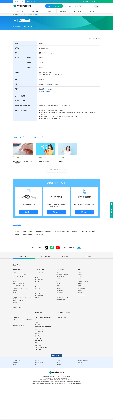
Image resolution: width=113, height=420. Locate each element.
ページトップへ (55, 380)
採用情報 (85, 1)
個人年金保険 (59, 304)
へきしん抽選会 (38, 375)
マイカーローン (38, 307)
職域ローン (37, 323)
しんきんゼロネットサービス (19, 325)
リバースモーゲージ (39, 320)
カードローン (37, 318)
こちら (60, 105)
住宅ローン (37, 309)
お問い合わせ (59, 387)
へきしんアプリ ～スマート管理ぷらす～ (21, 299)
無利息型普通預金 (27, 259)
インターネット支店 (39, 295)
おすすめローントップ (39, 304)
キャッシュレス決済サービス (19, 332)
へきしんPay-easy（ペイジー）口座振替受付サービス (22, 345)
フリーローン (37, 314)
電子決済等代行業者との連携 (83, 385)
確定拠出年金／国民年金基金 (62, 299)
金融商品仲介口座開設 (60, 325)
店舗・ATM (92, 11)
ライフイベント (38, 366)
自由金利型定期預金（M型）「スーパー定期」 (66, 257)
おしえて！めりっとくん (61, 343)
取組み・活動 (15, 390)
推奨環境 (58, 385)
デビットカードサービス (18, 320)
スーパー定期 (80, 302)
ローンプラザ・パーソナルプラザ (42, 372)
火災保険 (58, 313)
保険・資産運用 (60, 295)
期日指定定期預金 (27, 257)
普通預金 (17, 259)
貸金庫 (14, 318)
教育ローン (37, 311)
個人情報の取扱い (16, 385)
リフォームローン (38, 316)
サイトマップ (80, 390)
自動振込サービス (16, 315)
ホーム (16, 14)
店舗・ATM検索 (38, 370)
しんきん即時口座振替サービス (19, 348)
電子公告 (80, 387)
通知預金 (48, 257)
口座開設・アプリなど (18, 295)
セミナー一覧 (37, 349)
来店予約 (15, 306)
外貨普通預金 (39, 257)
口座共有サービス (16, 304)
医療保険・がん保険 (60, 302)
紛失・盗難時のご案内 (39, 356)
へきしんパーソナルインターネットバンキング (22, 313)
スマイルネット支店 (70, 6)
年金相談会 (15, 328)
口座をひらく (15, 297)
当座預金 (80, 311)
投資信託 (58, 297)
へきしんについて (95, 1)
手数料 (49, 11)
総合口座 (84, 257)
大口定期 (17, 257)
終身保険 (58, 306)
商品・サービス (20, 11)
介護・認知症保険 (59, 318)
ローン (36, 302)
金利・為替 (35, 11)
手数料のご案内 (38, 363)
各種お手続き (63, 11)
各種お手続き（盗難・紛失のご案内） (43, 352)
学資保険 (58, 308)
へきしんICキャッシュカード (19, 308)
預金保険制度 (37, 385)
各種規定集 (58, 390)
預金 (79, 295)
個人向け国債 (59, 320)
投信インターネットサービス (62, 322)
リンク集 (36, 390)
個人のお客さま (19, 1)
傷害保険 (58, 311)
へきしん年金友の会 (17, 330)
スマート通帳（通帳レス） (18, 302)
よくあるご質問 (78, 11)
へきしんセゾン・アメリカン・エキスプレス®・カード (22, 323)
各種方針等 (15, 387)
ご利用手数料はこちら (44, 91)
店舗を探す (28, 237)
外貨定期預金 (39, 259)
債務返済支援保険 (59, 315)
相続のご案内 (37, 359)
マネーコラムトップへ (56, 195)
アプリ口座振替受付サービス (19, 350)
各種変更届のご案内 (39, 354)
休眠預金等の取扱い (39, 387)
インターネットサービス (53, 6)
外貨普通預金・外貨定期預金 (83, 306)
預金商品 (30, 14)
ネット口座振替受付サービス (19, 311)
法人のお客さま (31, 1)
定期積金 (92, 257)
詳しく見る (56, 237)
